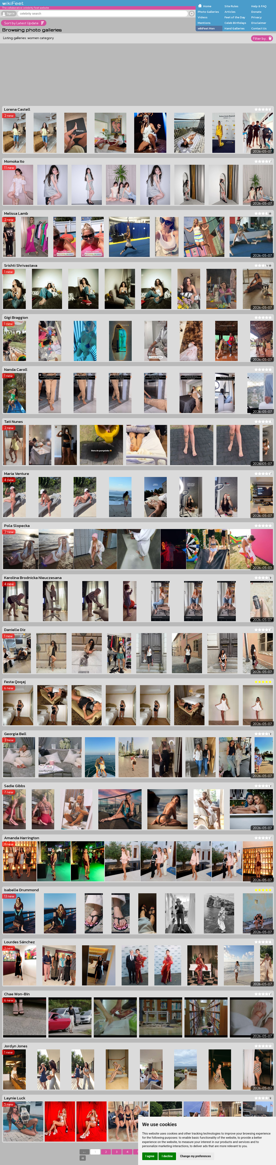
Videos (202, 17)
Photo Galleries (208, 11)
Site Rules (231, 6)
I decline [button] (167, 1156)
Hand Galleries (234, 28)
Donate (256, 11)
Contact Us (259, 28)
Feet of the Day (234, 17)
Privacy (256, 17)
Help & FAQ (259, 6)
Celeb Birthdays (235, 23)
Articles (229, 11)
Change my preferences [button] (195, 1156)
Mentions (204, 23)
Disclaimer (258, 23)
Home (207, 6)
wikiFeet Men (206, 28)
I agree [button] (150, 1156)
